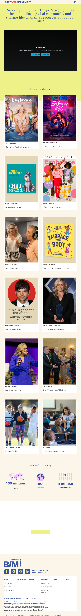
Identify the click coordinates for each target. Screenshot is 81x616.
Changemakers (21, 579)
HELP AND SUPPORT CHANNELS (12, 598)
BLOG (55, 579)
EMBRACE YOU (45, 583)
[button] (74, 2)
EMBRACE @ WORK (46, 586)
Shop (67, 579)
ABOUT (6, 579)
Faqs (27, 598)
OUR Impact (7, 586)
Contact (35, 598)
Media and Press (9, 590)
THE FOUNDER (8, 583)
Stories (31, 579)
